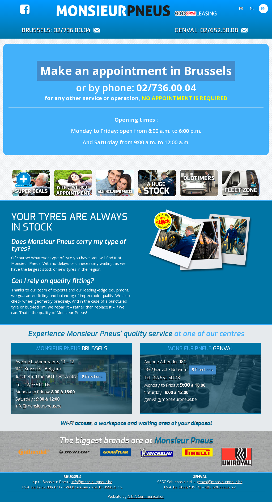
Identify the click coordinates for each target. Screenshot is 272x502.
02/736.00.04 (72, 30)
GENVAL (186, 30)
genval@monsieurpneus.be (170, 399)
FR (241, 8)
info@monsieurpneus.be (38, 406)
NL (252, 8)
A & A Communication (146, 496)
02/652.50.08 (219, 30)
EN (263, 8)
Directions (92, 376)
